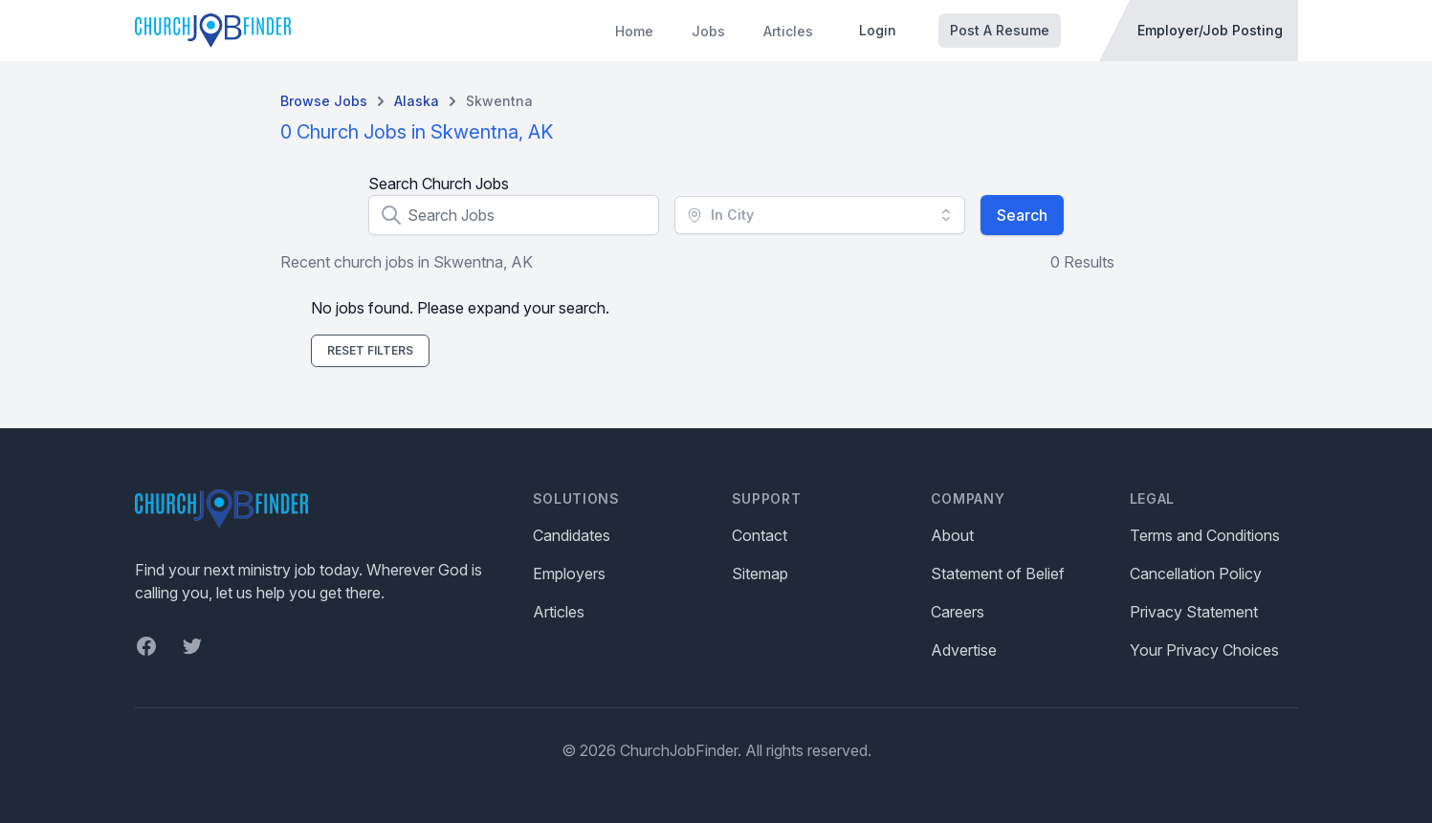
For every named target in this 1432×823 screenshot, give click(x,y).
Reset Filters (370, 350)
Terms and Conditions (1205, 535)
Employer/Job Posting (1210, 30)
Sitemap (760, 573)
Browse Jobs (323, 101)
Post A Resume (999, 30)
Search (1022, 215)
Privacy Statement (1194, 611)
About (952, 535)
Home (634, 31)
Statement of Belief (998, 573)
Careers (957, 611)
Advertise (964, 650)
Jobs (708, 31)
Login (877, 30)
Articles (788, 31)
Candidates (571, 535)
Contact (759, 535)
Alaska (416, 101)
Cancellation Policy (1196, 573)
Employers (569, 573)
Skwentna (499, 101)
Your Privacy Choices (1204, 650)
